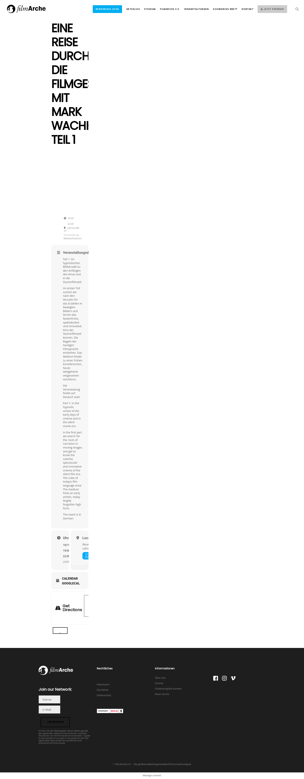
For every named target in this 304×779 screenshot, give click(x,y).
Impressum (103, 684)
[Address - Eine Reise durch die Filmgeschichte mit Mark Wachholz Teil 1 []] (88, 606)
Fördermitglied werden (168, 689)
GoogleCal (71, 583)
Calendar (70, 578)
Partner (159, 683)
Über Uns (160, 678)
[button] (295, 10)
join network (55, 722)
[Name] (49, 699)
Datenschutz (104, 695)
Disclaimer (103, 690)
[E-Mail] (49, 709)
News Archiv (162, 694)
